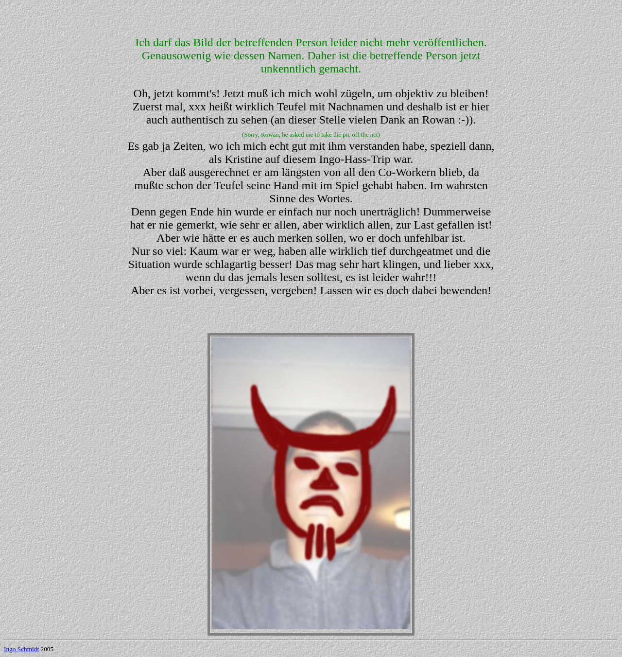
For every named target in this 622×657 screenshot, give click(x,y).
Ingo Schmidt (21, 649)
